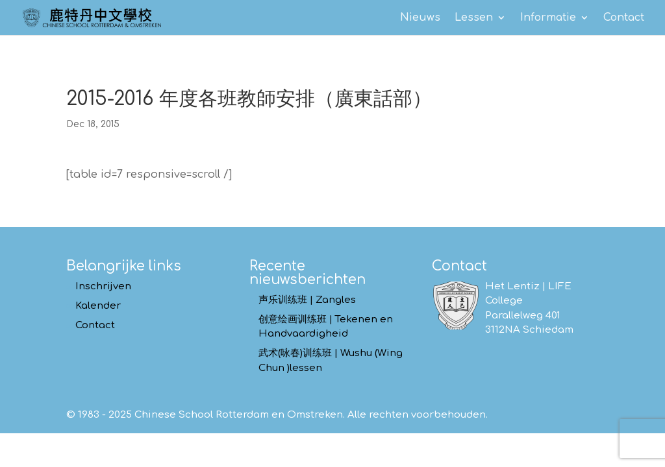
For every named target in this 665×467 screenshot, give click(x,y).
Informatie (548, 18)
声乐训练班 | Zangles (307, 299)
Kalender (98, 305)
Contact (623, 18)
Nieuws (420, 18)
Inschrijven (103, 286)
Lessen (474, 18)
